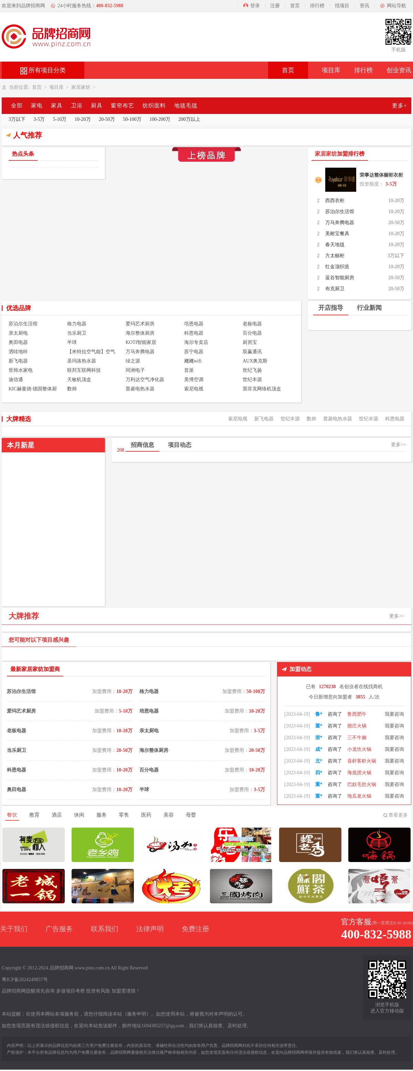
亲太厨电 (18, 333)
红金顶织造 (337, 266)
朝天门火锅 (359, 714)
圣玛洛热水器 (81, 361)
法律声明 (150, 929)
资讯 (364, 5)
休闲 (79, 815)
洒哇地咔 (18, 351)
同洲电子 (135, 370)
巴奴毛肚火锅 (361, 796)
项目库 (331, 70)
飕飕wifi (193, 361)
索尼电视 (193, 388)
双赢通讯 (252, 351)
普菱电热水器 (140, 388)
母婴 (191, 815)
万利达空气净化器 (145, 379)
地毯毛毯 (186, 105)
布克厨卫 (335, 288)
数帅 (72, 388)
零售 (124, 815)
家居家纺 (81, 87)
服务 (101, 815)
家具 (57, 105)
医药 (146, 815)
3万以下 (17, 119)
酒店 (57, 815)
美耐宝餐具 (337, 233)
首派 (189, 370)
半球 (72, 342)
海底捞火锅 (359, 784)
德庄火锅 (357, 737)
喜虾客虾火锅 (361, 772)
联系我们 (104, 929)
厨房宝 (250, 342)
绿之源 (133, 361)
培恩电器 (193, 323)
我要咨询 (394, 714)
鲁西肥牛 (357, 725)
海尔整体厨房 (140, 333)
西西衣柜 (335, 200)
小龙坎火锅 (359, 761)
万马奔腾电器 (339, 222)
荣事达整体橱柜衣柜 (381, 175)
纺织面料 (154, 105)
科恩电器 (193, 333)
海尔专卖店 (196, 342)
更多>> (398, 444)
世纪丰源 (252, 379)
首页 (295, 5)
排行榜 (317, 5)
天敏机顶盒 (79, 379)
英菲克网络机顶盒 (262, 388)
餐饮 (12, 815)
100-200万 (159, 119)
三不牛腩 (357, 749)
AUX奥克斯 (255, 361)
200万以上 (189, 119)
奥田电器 (18, 342)
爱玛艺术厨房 (140, 323)
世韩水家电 (21, 370)
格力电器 (76, 323)
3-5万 (39, 119)
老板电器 (252, 323)
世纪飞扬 (252, 370)
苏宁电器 (193, 351)
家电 (37, 105)
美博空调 (193, 379)
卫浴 (77, 105)
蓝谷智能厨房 (339, 277)
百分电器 (252, 333)
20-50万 (107, 119)
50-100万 (132, 119)
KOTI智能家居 (141, 342)
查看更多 (398, 815)
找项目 (342, 5)
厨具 (97, 105)
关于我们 (14, 929)
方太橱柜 (335, 255)
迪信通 (16, 379)
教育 (34, 815)
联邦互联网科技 (84, 370)
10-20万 (83, 119)
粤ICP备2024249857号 (25, 979)
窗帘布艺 (122, 105)
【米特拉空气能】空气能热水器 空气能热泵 (91, 352)
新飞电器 (18, 361)
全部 (17, 105)
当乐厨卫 (76, 333)
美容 (168, 815)
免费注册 (195, 929)
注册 (275, 5)
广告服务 (59, 929)
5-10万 (60, 119)
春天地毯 (335, 244)
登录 (255, 5)
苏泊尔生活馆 (339, 211)
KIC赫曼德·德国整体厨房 (33, 389)
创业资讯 (398, 70)
